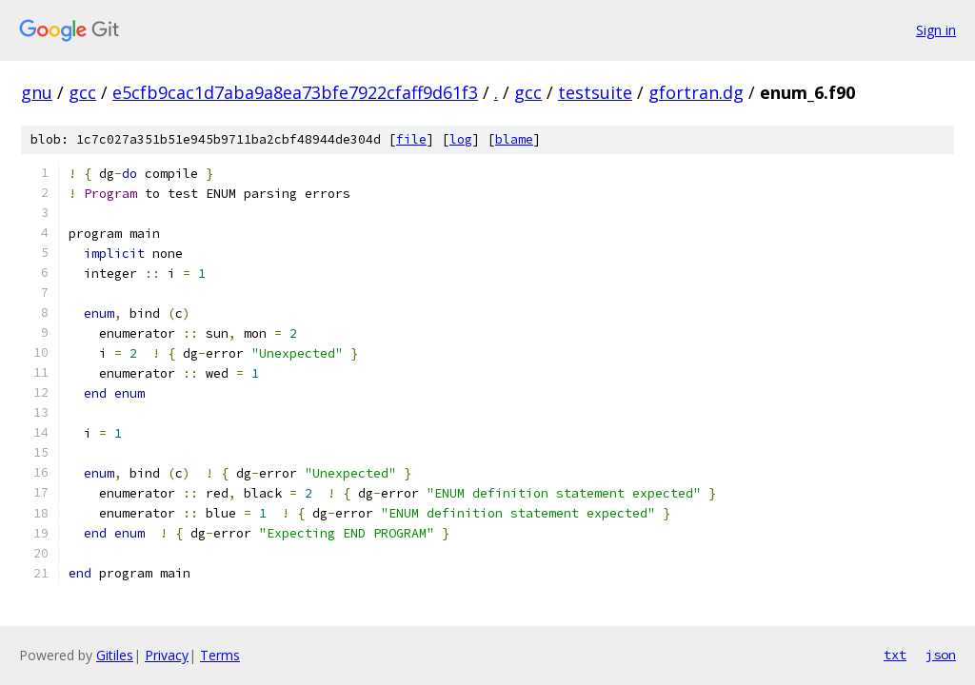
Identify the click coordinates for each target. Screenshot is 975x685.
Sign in (936, 30)
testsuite (595, 92)
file (411, 139)
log (460, 139)
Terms (220, 655)
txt (895, 654)
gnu (36, 92)
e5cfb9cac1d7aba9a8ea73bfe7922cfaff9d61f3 (295, 92)
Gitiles (114, 655)
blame (514, 139)
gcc (82, 92)
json (940, 654)
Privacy (167, 655)
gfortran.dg (696, 92)
